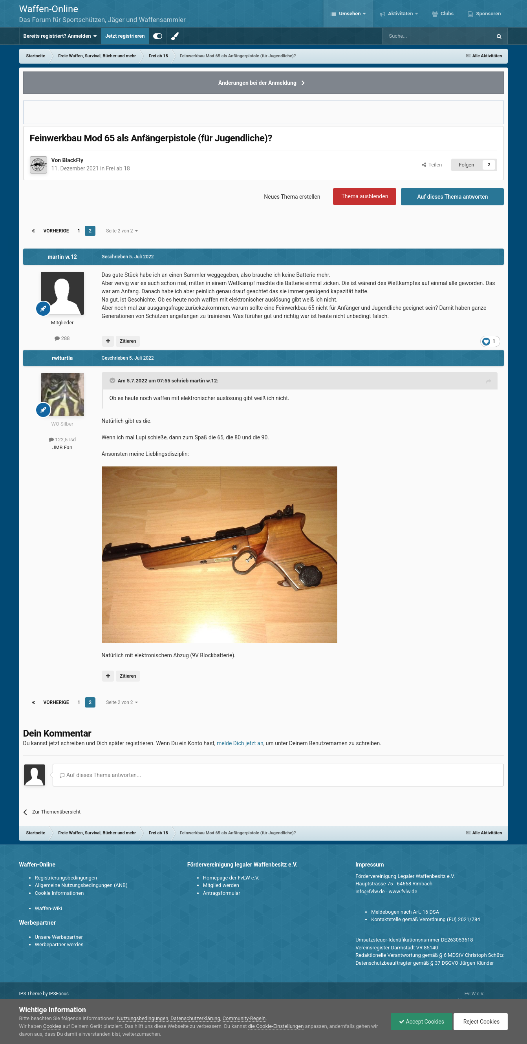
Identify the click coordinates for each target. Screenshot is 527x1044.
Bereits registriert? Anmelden (60, 36)
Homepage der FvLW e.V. (231, 878)
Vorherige (56, 231)
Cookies (52, 1026)
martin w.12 (62, 257)
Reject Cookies (481, 1021)
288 (62, 338)
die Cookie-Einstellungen (276, 1026)
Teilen (432, 165)
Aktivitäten (400, 13)
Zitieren (128, 341)
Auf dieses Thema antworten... (100, 775)
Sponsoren (488, 13)
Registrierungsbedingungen (66, 878)
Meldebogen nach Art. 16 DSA (405, 912)
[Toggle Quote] (113, 380)
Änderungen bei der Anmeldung (257, 83)
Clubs (446, 13)
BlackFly (72, 160)
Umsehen (350, 13)
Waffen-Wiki (48, 908)
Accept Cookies (421, 1021)
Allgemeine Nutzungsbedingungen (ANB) (81, 885)
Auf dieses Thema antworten (452, 197)
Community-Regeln (244, 1018)
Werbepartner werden (59, 944)
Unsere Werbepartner (59, 937)
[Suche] (414, 36)
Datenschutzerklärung (195, 1018)
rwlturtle (62, 358)
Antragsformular (221, 893)
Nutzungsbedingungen (142, 1018)
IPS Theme (30, 993)
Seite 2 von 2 (122, 231)
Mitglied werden (221, 885)
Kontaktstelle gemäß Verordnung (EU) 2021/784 (425, 919)
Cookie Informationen (59, 893)
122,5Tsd (62, 439)
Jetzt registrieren (125, 36)
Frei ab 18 (118, 168)
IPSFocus (59, 993)
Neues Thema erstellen (292, 197)
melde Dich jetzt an (240, 743)
